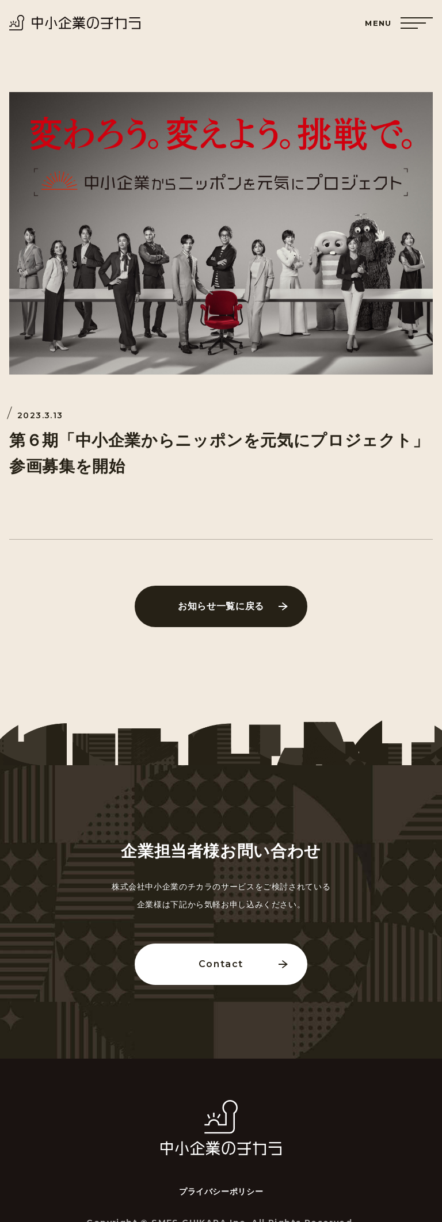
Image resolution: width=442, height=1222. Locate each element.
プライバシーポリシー (221, 1191)
